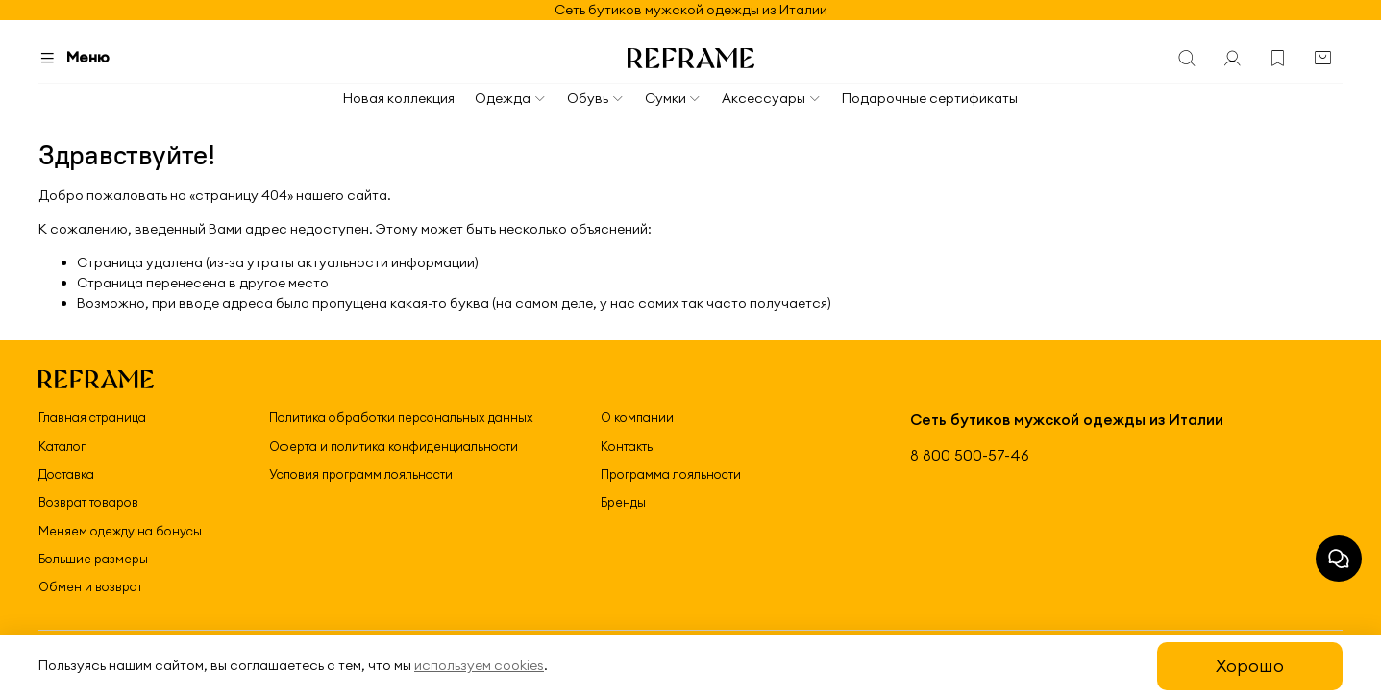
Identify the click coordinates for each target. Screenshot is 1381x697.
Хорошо (1250, 666)
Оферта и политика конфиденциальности (393, 446)
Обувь (596, 98)
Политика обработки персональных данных (401, 417)
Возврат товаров (88, 502)
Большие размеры (93, 558)
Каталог (62, 446)
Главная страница (92, 417)
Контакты (628, 446)
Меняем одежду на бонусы (120, 530)
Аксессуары (772, 98)
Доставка (66, 474)
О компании (637, 417)
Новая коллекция (399, 98)
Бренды (623, 502)
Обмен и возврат (90, 586)
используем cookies (479, 665)
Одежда (511, 98)
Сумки (674, 98)
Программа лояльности (671, 474)
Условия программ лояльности (361, 474)
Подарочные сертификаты (930, 98)
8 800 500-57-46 (969, 455)
